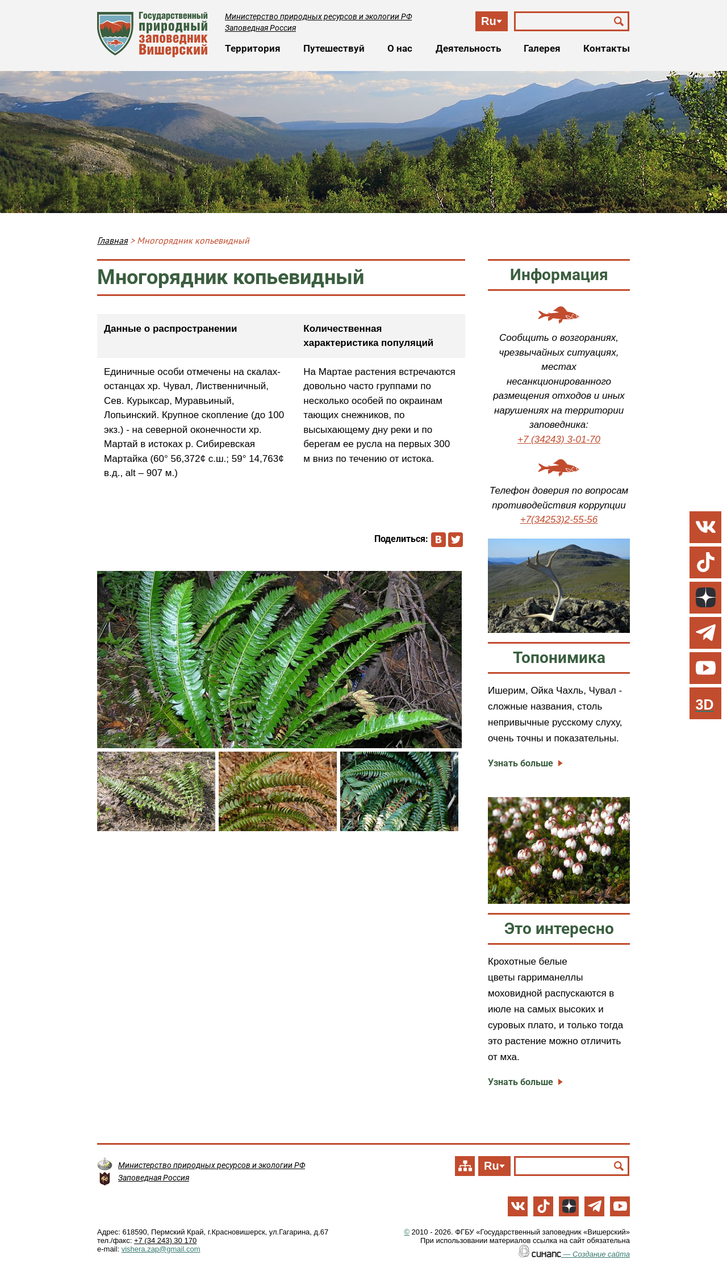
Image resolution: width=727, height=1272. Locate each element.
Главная (112, 240)
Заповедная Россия (260, 27)
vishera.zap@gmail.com (161, 1249)
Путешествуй (334, 48)
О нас (399, 48)
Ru (488, 21)
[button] (279, 659)
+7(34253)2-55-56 (559, 519)
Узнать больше (520, 763)
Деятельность (468, 48)
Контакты (606, 48)
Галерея (542, 48)
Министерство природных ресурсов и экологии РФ (318, 16)
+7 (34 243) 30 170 (165, 1240)
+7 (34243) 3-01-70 (558, 439)
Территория (253, 48)
